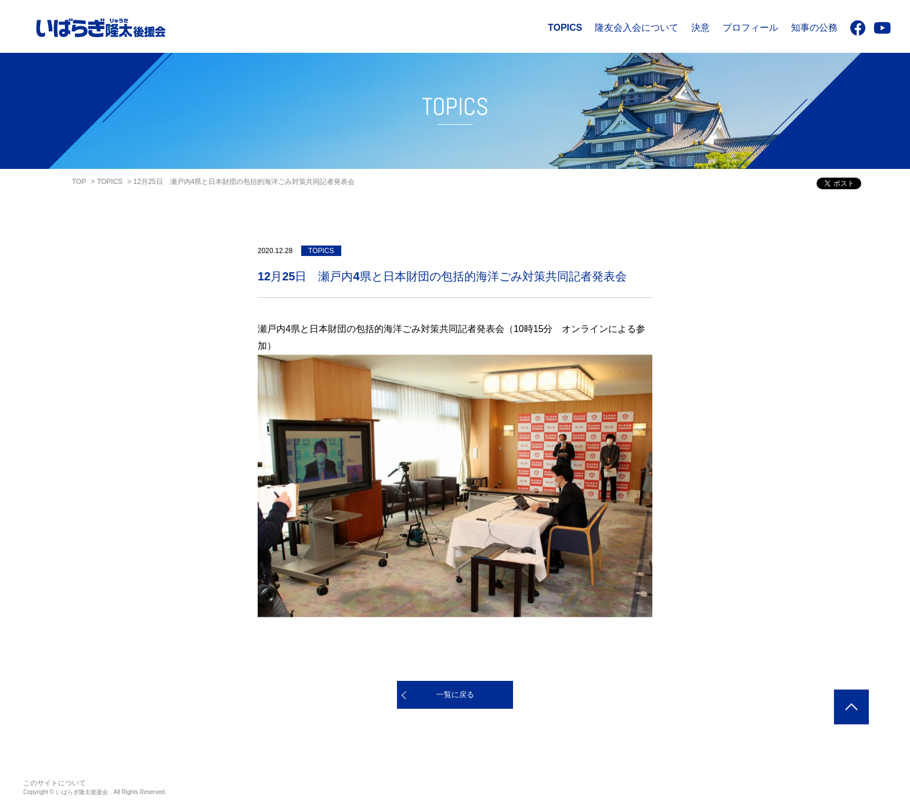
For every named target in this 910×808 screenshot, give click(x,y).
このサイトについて (54, 783)
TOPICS (565, 28)
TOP (79, 182)
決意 (700, 28)
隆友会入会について (636, 28)
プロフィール (750, 28)
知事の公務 (814, 28)
